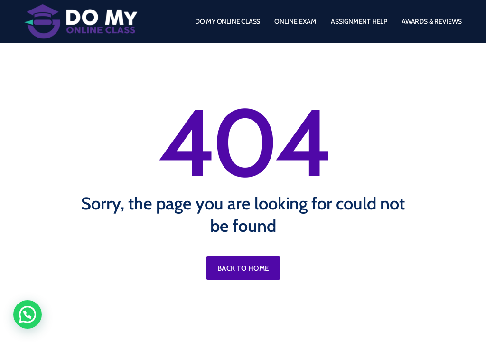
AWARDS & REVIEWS (432, 21)
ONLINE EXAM (295, 21)
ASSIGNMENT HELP (359, 21)
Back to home (243, 268)
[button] (27, 314)
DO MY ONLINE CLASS (227, 21)
